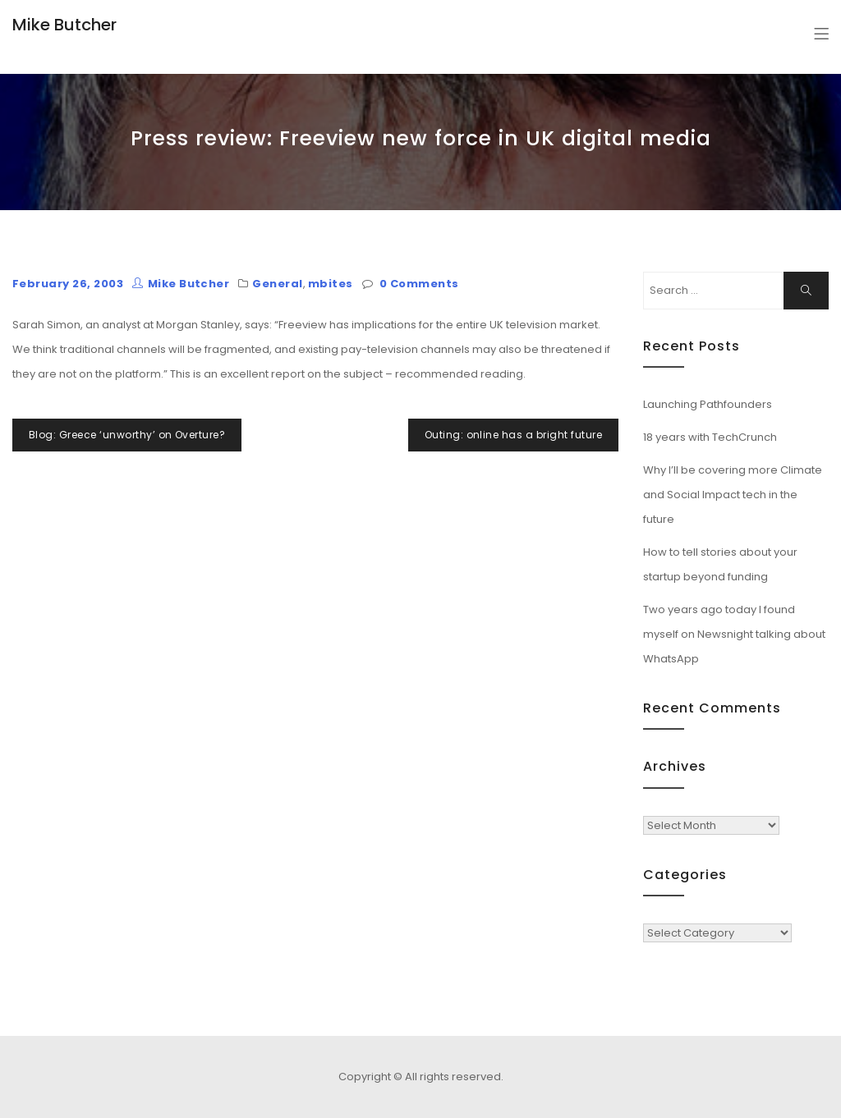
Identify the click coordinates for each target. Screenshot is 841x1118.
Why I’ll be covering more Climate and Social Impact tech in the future (732, 494)
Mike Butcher (64, 24)
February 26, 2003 (67, 283)
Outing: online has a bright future (513, 435)
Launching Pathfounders (707, 404)
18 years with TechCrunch (710, 437)
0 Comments (419, 283)
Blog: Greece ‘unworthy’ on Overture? (127, 435)
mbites (330, 283)
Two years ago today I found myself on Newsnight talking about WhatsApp (734, 634)
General (277, 283)
